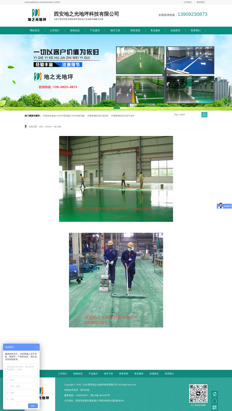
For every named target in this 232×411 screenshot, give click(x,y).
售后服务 (155, 30)
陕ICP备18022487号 (100, 395)
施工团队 (58, 127)
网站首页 (35, 30)
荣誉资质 (135, 30)
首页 (41, 127)
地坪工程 (115, 30)
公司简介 (188, 2)
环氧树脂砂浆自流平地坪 (123, 116)
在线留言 (175, 30)
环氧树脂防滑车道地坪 (98, 116)
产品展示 (95, 30)
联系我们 (201, 2)
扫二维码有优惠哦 (198, 395)
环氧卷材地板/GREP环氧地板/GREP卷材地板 (64, 116)
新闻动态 (75, 30)
